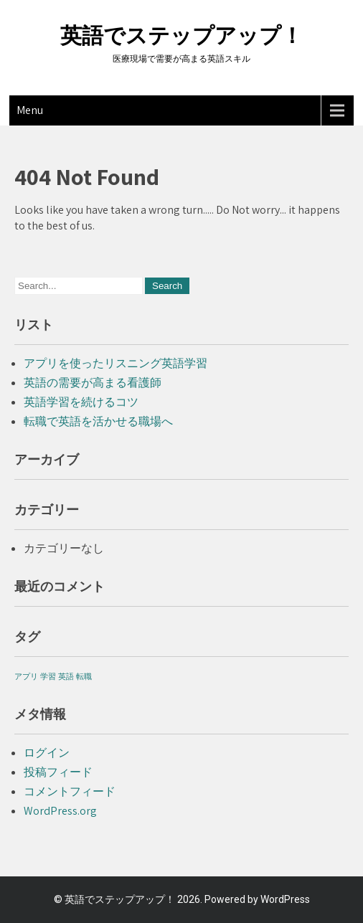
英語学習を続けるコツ (81, 402)
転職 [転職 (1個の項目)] (84, 676)
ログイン (47, 752)
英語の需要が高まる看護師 (92, 382)
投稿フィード (58, 772)
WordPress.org (60, 810)
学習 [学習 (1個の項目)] (48, 676)
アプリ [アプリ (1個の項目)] (26, 676)
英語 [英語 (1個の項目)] (66, 676)
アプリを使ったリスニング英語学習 (115, 363)
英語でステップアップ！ (181, 35)
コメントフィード (70, 791)
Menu (29, 110)
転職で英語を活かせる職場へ (98, 421)
